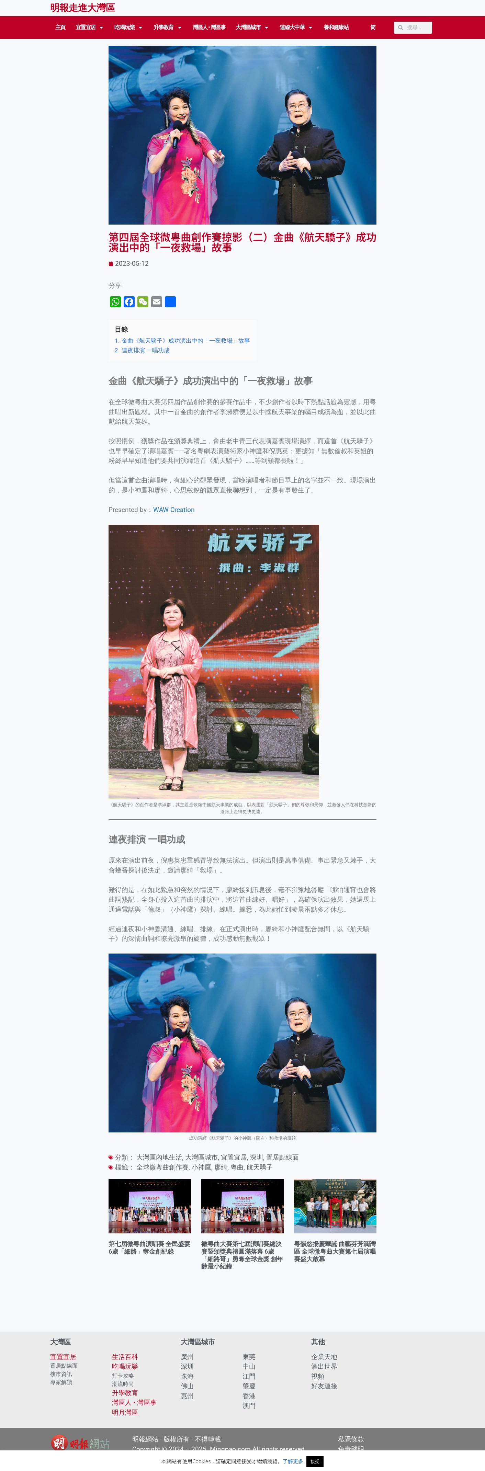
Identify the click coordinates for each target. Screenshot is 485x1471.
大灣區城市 (252, 27)
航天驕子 (260, 1167)
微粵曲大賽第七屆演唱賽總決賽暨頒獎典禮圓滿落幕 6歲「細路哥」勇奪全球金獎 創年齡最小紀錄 (242, 1255)
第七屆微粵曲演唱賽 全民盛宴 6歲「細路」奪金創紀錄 (149, 1247)
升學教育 (168, 27)
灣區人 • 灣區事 (209, 27)
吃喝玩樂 (128, 27)
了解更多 (293, 1461)
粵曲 (237, 1167)
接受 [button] (315, 1461)
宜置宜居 (90, 27)
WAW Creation (174, 510)
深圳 (256, 1157)
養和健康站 (336, 27)
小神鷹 (201, 1167)
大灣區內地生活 (159, 1157)
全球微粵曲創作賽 (162, 1167)
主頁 (60, 27)
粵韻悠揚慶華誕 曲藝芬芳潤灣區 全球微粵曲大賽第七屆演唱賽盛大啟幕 (335, 1251)
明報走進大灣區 (82, 7)
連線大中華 (296, 27)
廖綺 (220, 1167)
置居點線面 (282, 1157)
